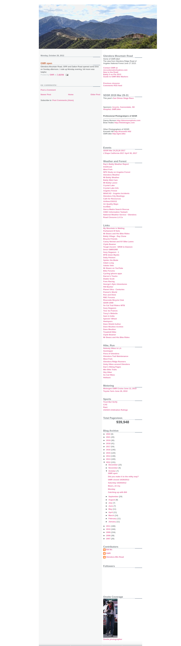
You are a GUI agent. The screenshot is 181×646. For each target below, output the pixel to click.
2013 (108, 459)
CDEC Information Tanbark (115, 212)
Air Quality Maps (110, 204)
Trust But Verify (110, 402)
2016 (108, 450)
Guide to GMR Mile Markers (115, 77)
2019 (108, 440)
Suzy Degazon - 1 (111, 252)
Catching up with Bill (117, 492)
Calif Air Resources (112, 199)
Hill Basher (108, 287)
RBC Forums (109, 297)
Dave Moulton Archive (113, 327)
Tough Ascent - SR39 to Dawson (118, 247)
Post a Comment (48, 90)
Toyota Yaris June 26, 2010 (115, 391)
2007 (108, 539)
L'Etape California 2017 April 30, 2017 (120, 153)
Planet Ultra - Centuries (113, 289)
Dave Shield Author (112, 324)
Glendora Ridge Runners (114, 361)
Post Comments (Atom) (63, 100)
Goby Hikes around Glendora (116, 364)
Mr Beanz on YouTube (113, 268)
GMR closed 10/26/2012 (118, 480)
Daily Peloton (109, 257)
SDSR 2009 (108, 303)
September (114, 496)
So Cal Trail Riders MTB (114, 305)
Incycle (115, 107)
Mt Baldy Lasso (110, 183)
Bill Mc (109, 550)
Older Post (95, 94)
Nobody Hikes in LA (112, 348)
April (111, 512)
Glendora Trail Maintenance (115, 356)
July (111, 503)
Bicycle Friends (110, 239)
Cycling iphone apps (112, 273)
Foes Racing (109, 281)
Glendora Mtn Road (115, 557)
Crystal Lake (109, 185)
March (112, 515)
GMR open (113, 473)
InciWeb (107, 207)
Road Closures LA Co (113, 217)
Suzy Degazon (109, 308)
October (112, 471)
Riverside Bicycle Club (113, 300)
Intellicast (107, 167)
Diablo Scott (108, 279)
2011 (108, 526)
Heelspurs (107, 321)
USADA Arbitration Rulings (115, 410)
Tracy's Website (110, 313)
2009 (108, 532)
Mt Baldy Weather (111, 177)
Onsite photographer (112, 639)
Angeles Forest (110, 191)
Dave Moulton (109, 329)
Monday (111, 489)
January (112, 522)
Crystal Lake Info (111, 188)
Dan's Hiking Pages (112, 367)
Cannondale (125, 107)
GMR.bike (116, 109)
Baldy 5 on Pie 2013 (112, 74)
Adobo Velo (108, 265)
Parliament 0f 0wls (111, 231)
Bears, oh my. (114, 486)
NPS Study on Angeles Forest (116, 172)
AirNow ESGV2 (110, 201)
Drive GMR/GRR (110, 249)
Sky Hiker (107, 372)
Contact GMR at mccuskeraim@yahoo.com (115, 69)
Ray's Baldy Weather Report (116, 164)
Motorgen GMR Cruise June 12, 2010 (119, 388)
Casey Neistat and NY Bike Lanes (118, 241)
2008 (108, 535)
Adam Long (108, 263)
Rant (105, 407)
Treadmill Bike (109, 332)
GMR (108, 553)
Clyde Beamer (109, 244)
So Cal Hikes (109, 375)
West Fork (107, 169)
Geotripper (108, 351)
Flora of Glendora (111, 353)
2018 (108, 443)
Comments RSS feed (112, 85)
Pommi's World (110, 292)
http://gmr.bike (118, 134)
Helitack (107, 377)
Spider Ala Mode (110, 260)
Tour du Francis (110, 311)
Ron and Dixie (109, 295)
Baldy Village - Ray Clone (114, 236)
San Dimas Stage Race (123, 98)
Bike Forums (109, 271)
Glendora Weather (111, 175)
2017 (108, 446)
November (113, 468)
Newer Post (46, 94)
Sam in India (109, 316)
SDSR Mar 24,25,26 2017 (114, 150)
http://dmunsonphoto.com (128, 120)
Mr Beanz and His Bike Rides (116, 233)
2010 (108, 529)
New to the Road (110, 72)
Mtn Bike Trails (110, 369)
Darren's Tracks (110, 276)
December (113, 465)
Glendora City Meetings (114, 196)
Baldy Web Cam (110, 180)
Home (70, 94)
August (112, 500)
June (111, 506)
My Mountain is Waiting (113, 228)
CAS (105, 404)
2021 (108, 437)
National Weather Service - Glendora (119, 215)
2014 (108, 456)
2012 (108, 462)
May (111, 509)
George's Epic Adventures (115, 284)
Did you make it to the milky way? (123, 476)
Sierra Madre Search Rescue (116, 209)
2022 (108, 434)
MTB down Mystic (111, 255)
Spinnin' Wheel (110, 319)
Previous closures (111, 83)
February (113, 518)
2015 (108, 453)
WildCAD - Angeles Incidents (116, 193)
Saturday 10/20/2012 (117, 483)
